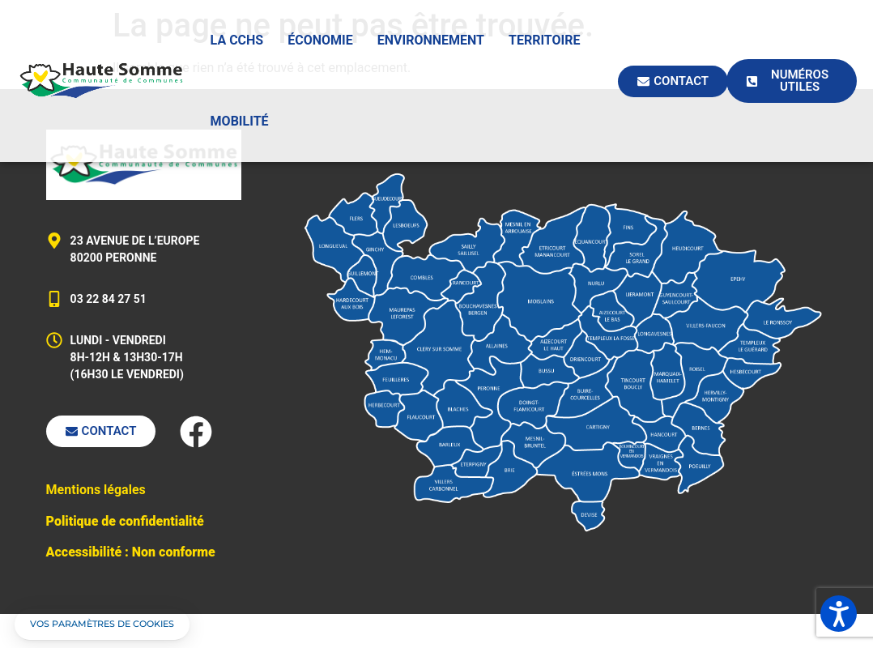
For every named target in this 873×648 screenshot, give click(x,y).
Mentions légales (96, 489)
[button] (102, 624)
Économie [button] (320, 40)
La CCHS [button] (237, 40)
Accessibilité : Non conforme (130, 552)
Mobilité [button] (240, 121)
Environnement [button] (430, 40)
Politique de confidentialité (125, 521)
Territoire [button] (545, 40)
